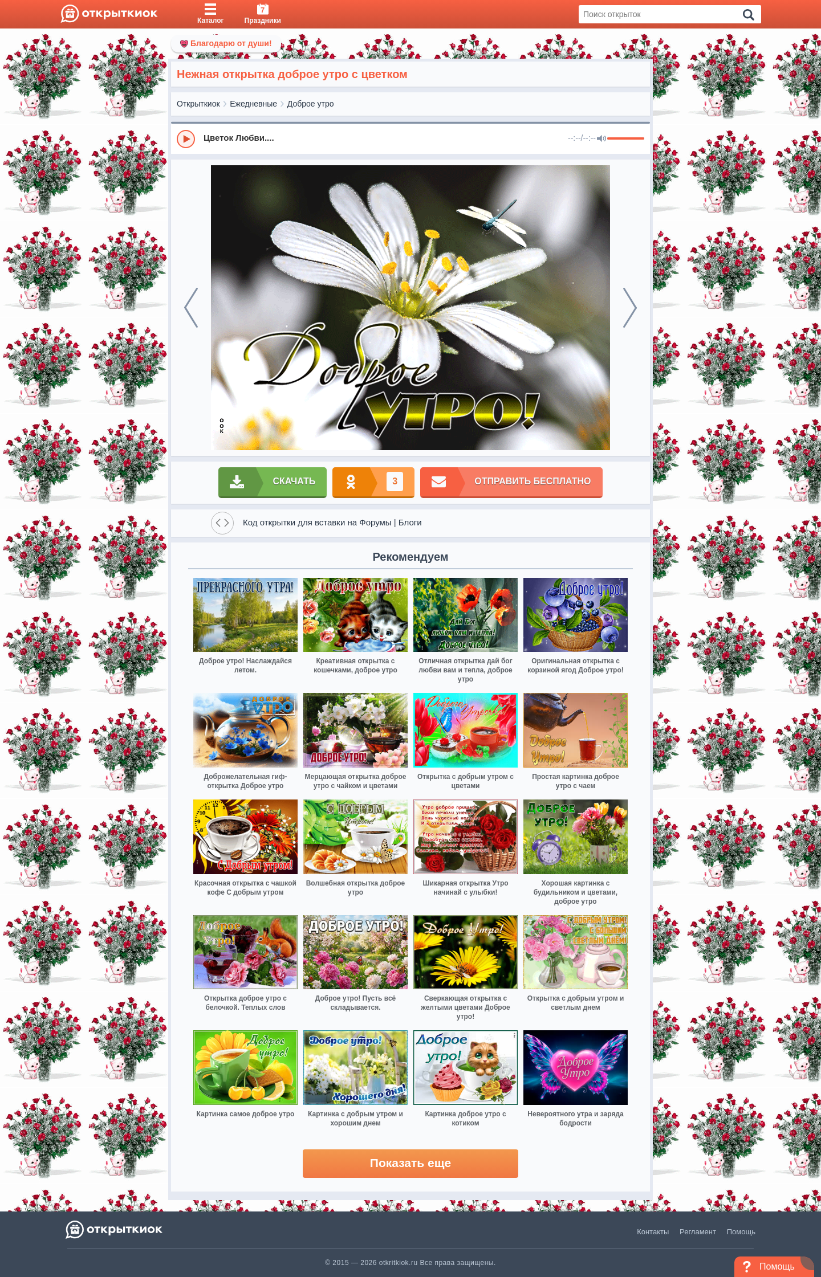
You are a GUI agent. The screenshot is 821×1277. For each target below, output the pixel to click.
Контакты (653, 1231)
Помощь (741, 1231)
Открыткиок (198, 103)
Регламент (698, 1231)
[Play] (186, 139)
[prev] (191, 307)
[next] (630, 307)
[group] (410, 138)
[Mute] (601, 139)
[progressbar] (625, 139)
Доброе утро (310, 103)
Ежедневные (253, 103)
